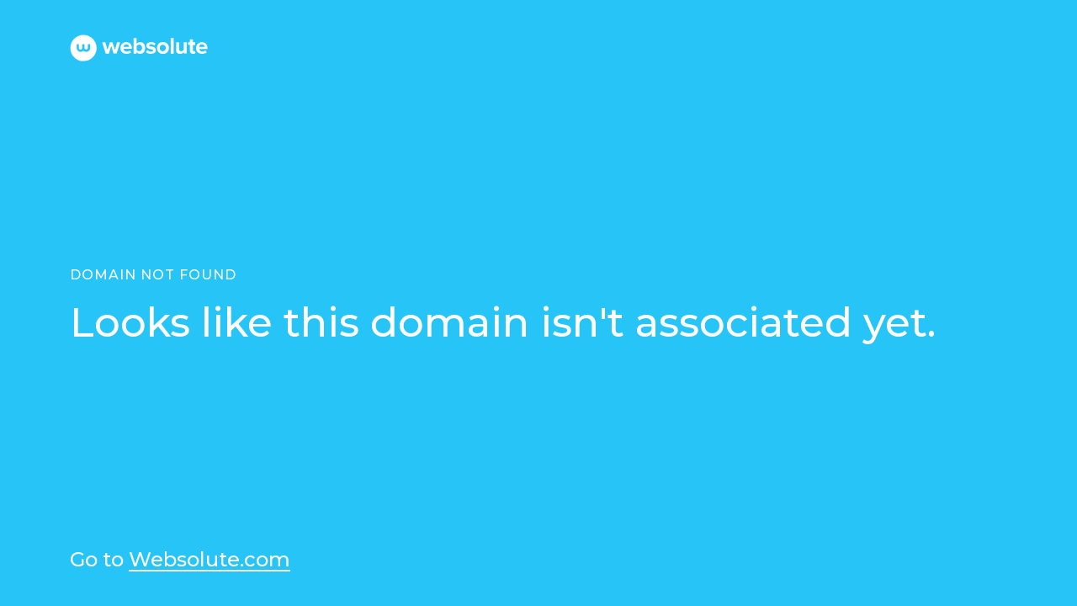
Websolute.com (209, 560)
